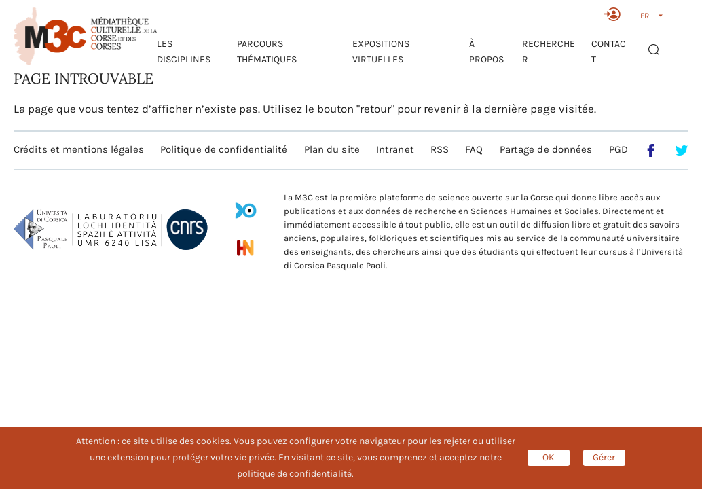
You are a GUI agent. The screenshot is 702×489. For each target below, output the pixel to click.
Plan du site (332, 149)
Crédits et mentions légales (79, 149)
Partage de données (546, 149)
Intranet (395, 149)
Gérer (604, 457)
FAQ (474, 149)
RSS (439, 149)
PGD (618, 149)
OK (548, 457)
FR (644, 15)
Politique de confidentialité (224, 149)
